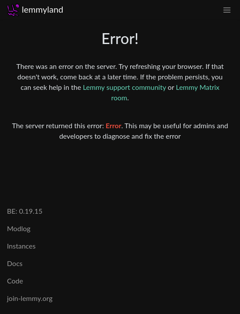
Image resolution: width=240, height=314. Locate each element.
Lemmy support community (124, 87)
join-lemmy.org (29, 298)
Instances (21, 246)
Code (15, 280)
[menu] (227, 9)
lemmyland (35, 9)
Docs (15, 263)
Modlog (18, 228)
